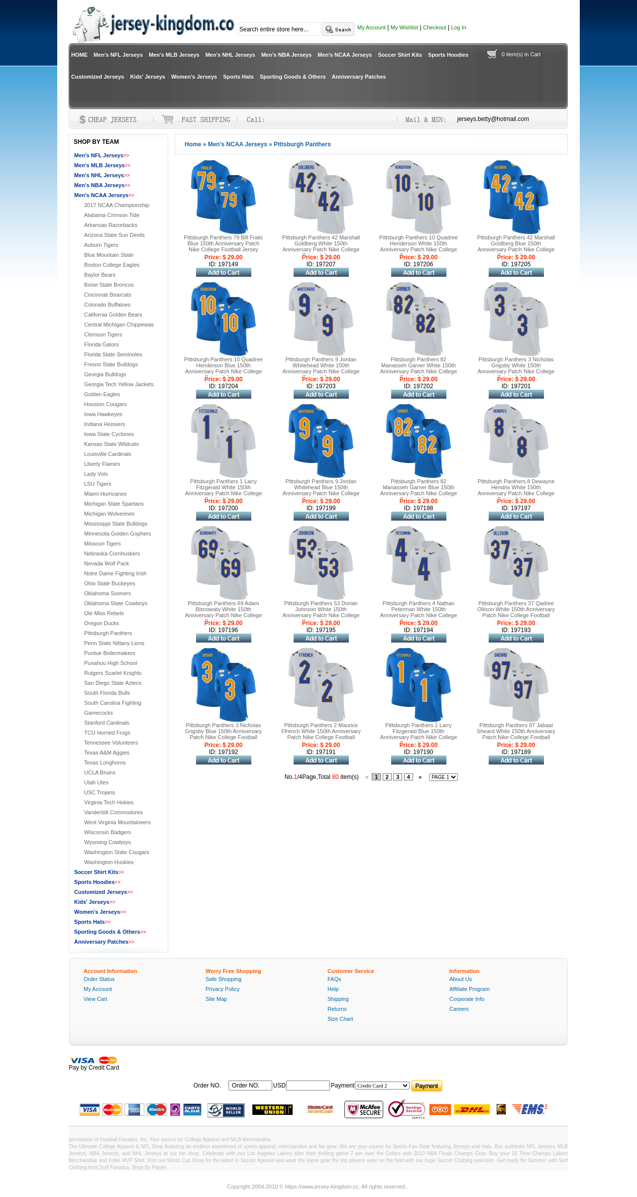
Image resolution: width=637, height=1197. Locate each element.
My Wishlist (405, 27)
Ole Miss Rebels (104, 613)
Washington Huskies (109, 862)
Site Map (216, 999)
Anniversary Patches (359, 77)
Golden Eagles (102, 394)
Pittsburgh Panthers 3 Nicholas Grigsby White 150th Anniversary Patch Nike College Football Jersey (516, 368)
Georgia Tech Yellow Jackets (119, 384)
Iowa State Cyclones (109, 434)
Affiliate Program (469, 989)
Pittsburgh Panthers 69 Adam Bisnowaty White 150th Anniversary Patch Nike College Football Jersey (223, 612)
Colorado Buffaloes (107, 305)
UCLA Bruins (99, 772)
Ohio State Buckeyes (109, 583)
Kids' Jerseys (147, 77)
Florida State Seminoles (113, 354)
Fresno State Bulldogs (111, 364)
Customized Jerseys (97, 77)
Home (193, 144)
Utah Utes (96, 782)
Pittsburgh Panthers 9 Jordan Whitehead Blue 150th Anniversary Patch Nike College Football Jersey (321, 490)
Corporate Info (466, 999)
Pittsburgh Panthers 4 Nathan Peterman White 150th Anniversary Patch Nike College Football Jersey (418, 612)
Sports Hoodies (448, 55)
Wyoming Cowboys (107, 842)
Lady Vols (96, 474)
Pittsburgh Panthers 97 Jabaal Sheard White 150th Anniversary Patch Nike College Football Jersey (516, 734)
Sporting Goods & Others (293, 77)
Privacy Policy (222, 989)
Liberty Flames (102, 464)
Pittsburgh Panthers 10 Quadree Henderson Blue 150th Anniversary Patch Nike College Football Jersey (223, 368)
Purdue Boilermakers (109, 653)
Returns (337, 1009)
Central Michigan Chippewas (119, 324)
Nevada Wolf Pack (106, 563)
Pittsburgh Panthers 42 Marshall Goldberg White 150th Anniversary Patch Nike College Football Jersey (321, 246)
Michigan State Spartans (114, 504)
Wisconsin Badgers (107, 832)
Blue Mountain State (108, 255)
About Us (460, 979)
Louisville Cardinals (107, 454)
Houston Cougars (105, 404)
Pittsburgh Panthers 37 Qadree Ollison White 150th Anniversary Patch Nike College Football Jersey (516, 612)
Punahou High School (110, 663)
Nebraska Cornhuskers (112, 553)
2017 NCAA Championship (116, 205)
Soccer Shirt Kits (400, 55)
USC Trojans (99, 792)
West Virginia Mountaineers (117, 822)
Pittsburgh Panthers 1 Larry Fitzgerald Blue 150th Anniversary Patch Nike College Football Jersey (418, 734)
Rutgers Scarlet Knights (113, 673)
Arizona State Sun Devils (114, 235)
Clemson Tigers (103, 334)
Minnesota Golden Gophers (117, 534)
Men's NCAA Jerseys (345, 55)
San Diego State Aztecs (113, 683)
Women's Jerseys (194, 77)
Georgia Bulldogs (105, 374)
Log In (458, 27)
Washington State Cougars (116, 852)
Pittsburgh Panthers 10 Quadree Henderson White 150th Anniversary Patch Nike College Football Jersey (418, 246)
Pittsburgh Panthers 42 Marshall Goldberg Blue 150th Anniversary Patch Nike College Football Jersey (516, 246)
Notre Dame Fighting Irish (115, 573)
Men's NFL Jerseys (118, 55)
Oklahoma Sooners (107, 593)
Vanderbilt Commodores (113, 812)
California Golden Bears (113, 315)
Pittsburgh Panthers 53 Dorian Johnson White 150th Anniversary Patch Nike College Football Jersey (321, 612)
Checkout (434, 27)
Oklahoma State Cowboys (115, 603)
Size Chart (340, 1019)
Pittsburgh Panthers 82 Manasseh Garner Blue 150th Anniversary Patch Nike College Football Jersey (418, 490)
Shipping (338, 999)
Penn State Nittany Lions (114, 643)
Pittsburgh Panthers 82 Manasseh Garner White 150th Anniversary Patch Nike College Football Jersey (418, 368)
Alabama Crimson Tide (111, 215)
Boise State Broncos (109, 285)
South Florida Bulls (107, 693)
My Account (371, 27)
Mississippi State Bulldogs (115, 524)
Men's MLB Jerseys (174, 55)
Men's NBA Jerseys (286, 55)
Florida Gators (101, 344)
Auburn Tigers (101, 245)
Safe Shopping (223, 979)
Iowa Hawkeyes (103, 414)
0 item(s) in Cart (521, 54)
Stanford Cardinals (106, 723)
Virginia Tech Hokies (108, 802)
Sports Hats (238, 77)
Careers (459, 1009)
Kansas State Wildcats (111, 444)
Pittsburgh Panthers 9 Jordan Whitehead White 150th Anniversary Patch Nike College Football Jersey (321, 368)
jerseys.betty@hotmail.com (493, 118)
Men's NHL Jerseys (230, 55)
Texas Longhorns (105, 762)
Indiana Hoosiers (104, 424)
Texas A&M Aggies (106, 753)
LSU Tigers (97, 484)
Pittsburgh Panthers (108, 633)
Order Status (99, 979)
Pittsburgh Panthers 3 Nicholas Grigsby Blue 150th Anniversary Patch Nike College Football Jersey (223, 734)
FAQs (334, 979)
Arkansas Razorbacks (110, 225)
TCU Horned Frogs (107, 733)
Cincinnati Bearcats (107, 295)
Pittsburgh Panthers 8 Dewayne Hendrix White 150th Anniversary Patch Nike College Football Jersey (516, 490)
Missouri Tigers (102, 543)
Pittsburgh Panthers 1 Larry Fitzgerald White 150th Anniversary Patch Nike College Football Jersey (223, 490)
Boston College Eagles (111, 265)
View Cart (95, 999)
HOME (79, 55)
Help (333, 989)
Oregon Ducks (101, 623)
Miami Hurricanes (105, 494)
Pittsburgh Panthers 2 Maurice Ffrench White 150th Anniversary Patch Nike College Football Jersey (321, 734)
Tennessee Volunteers (111, 743)
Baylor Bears (99, 275)
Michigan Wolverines (109, 514)
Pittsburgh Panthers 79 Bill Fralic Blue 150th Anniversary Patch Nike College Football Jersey (223, 243)
